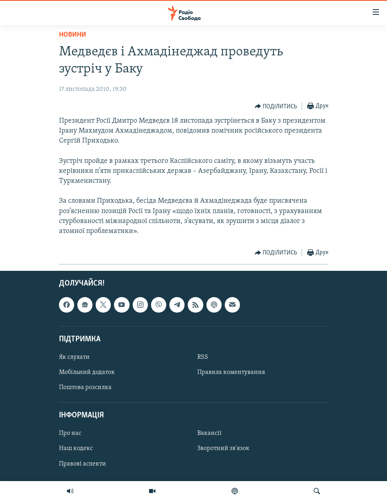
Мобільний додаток (87, 372)
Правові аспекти (82, 464)
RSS (202, 357)
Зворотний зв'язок (223, 449)
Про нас (70, 434)
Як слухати (74, 357)
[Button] (276, 106)
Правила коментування (231, 372)
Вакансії (209, 434)
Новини (72, 35)
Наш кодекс (76, 449)
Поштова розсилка (85, 387)
